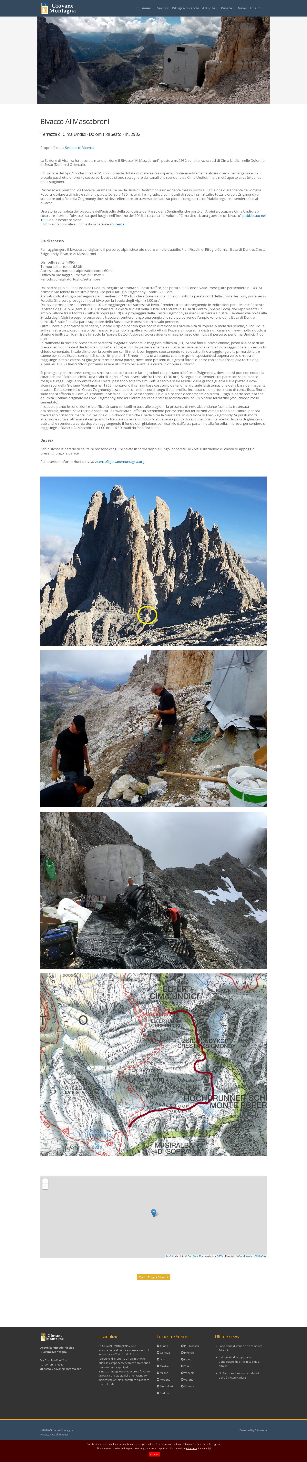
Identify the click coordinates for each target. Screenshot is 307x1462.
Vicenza (118, 224)
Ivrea (163, 1359)
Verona (188, 1379)
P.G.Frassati (191, 1346)
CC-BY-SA (259, 1256)
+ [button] (45, 1181)
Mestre (164, 1366)
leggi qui (216, 1443)
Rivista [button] (226, 8)
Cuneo (164, 1346)
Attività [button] (208, 8)
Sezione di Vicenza (79, 147)
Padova (165, 1393)
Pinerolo (189, 1352)
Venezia (189, 1373)
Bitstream (261, 1430)
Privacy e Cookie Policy (54, 1434)
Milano (164, 1373)
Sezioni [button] (163, 8)
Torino (188, 1366)
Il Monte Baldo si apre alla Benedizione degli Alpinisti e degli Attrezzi (239, 1362)
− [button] (45, 1186)
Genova (165, 1352)
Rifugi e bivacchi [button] (185, 8)
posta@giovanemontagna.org (62, 1369)
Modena (165, 1379)
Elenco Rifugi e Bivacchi (153, 1277)
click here (191, 1448)
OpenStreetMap (196, 1256)
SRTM (220, 1256)
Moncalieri (166, 1386)
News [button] (242, 8)
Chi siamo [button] (143, 8)
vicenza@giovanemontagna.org (119, 461)
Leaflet (169, 1256)
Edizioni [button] (256, 8)
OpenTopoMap (245, 1256)
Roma (187, 1359)
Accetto (154, 1454)
